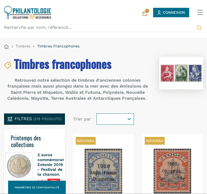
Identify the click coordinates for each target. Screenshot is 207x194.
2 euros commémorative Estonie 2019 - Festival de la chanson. (53, 165)
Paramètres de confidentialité (37, 187)
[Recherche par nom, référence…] (103, 27)
